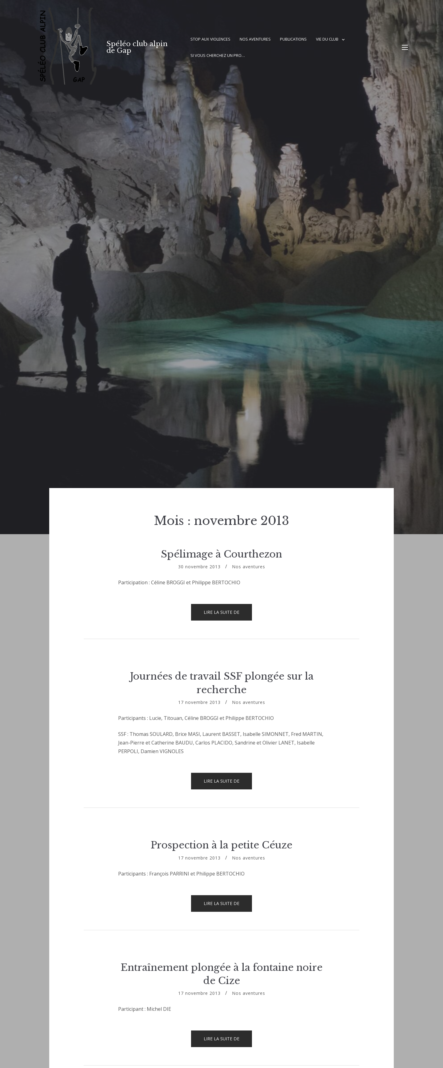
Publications (293, 39)
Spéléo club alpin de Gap (137, 47)
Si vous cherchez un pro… (217, 55)
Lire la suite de (228, 615)
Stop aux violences (210, 39)
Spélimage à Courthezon (221, 554)
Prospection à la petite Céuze (221, 845)
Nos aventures (255, 39)
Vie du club (327, 39)
